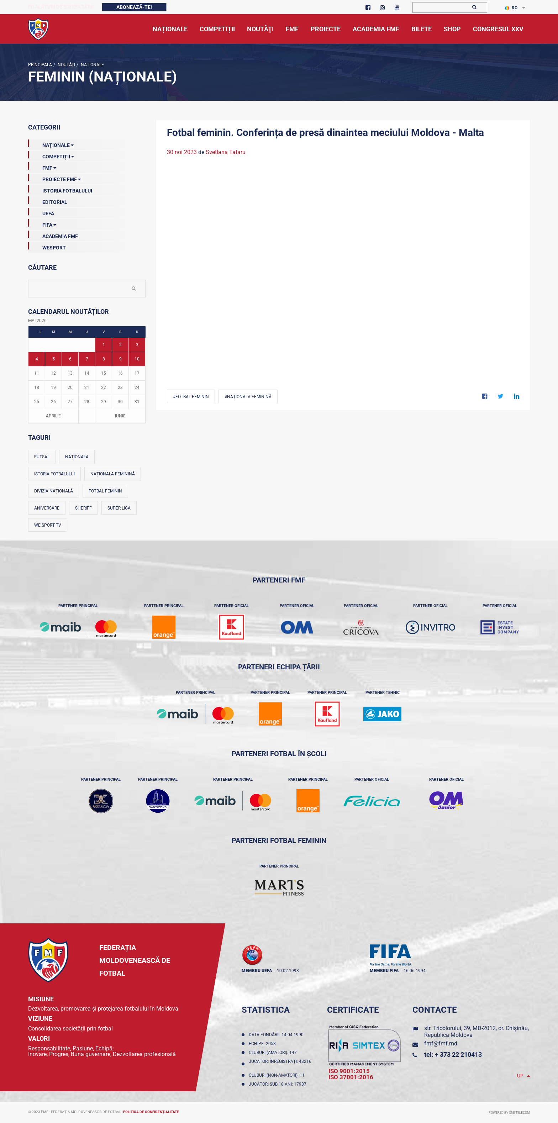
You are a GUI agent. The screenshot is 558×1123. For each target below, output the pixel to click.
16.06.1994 (415, 970)
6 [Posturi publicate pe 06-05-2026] (70, 359)
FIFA (42, 223)
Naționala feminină (112, 473)
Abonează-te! (134, 7)
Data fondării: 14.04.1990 (277, 1034)
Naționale (92, 64)
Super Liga (119, 508)
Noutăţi (66, 64)
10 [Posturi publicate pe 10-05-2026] (137, 359)
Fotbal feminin (105, 491)
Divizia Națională (53, 491)
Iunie (120, 415)
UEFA (41, 212)
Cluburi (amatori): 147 (274, 1052)
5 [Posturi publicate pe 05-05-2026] (53, 359)
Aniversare (46, 508)
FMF (42, 166)
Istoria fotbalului (54, 473)
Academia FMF (53, 235)
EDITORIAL (47, 200)
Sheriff (83, 508)
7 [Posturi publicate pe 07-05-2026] (87, 359)
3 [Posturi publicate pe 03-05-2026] (137, 344)
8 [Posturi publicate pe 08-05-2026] (103, 359)
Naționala (77, 456)
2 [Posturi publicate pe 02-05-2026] (120, 344)
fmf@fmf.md (440, 1043)
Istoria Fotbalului (60, 189)
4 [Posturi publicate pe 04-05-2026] (37, 359)
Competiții (51, 155)
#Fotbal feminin (191, 396)
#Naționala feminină (248, 396)
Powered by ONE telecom (509, 1112)
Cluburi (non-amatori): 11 (278, 1075)
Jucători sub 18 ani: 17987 (279, 1084)
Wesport (47, 246)
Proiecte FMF (54, 178)
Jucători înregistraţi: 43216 (280, 1064)
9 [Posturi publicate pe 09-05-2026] (120, 359)
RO (511, 7)
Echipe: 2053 (263, 1043)
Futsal (41, 456)
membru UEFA (257, 970)
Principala (40, 64)
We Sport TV (47, 525)
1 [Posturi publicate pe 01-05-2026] (103, 344)
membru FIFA (384, 970)
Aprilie (53, 415)
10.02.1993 (288, 970)
